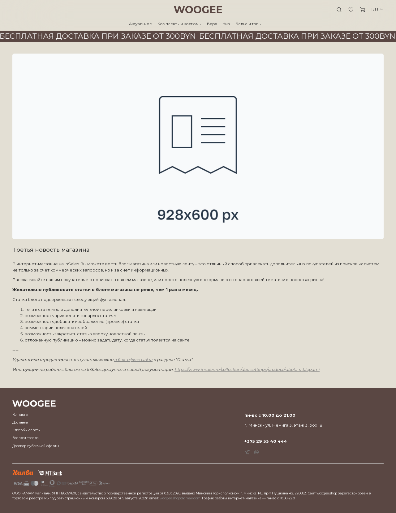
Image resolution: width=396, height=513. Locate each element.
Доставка (20, 422)
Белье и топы (248, 23)
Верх (212, 23)
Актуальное (140, 23)
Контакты (20, 415)
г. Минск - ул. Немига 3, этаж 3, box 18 (283, 425)
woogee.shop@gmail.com (180, 498)
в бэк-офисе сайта (133, 359)
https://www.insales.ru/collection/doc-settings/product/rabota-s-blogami (247, 369)
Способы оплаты (26, 430)
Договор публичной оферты (35, 446)
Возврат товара (25, 438)
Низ (226, 23)
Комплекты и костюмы (179, 23)
